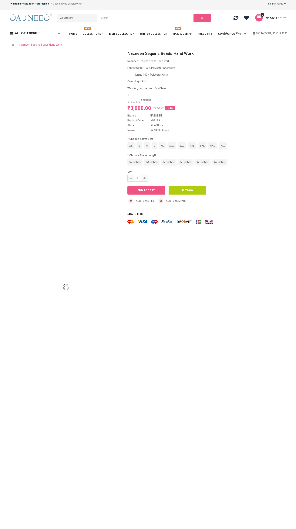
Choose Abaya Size (141, 138)
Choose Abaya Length (142, 155)
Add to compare (172, 200)
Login (229, 33)
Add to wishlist (142, 200)
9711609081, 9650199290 (270, 33)
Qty (129, 171)
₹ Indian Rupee (277, 3)
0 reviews (146, 100)
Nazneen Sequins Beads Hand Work (40, 44)
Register (241, 33)
